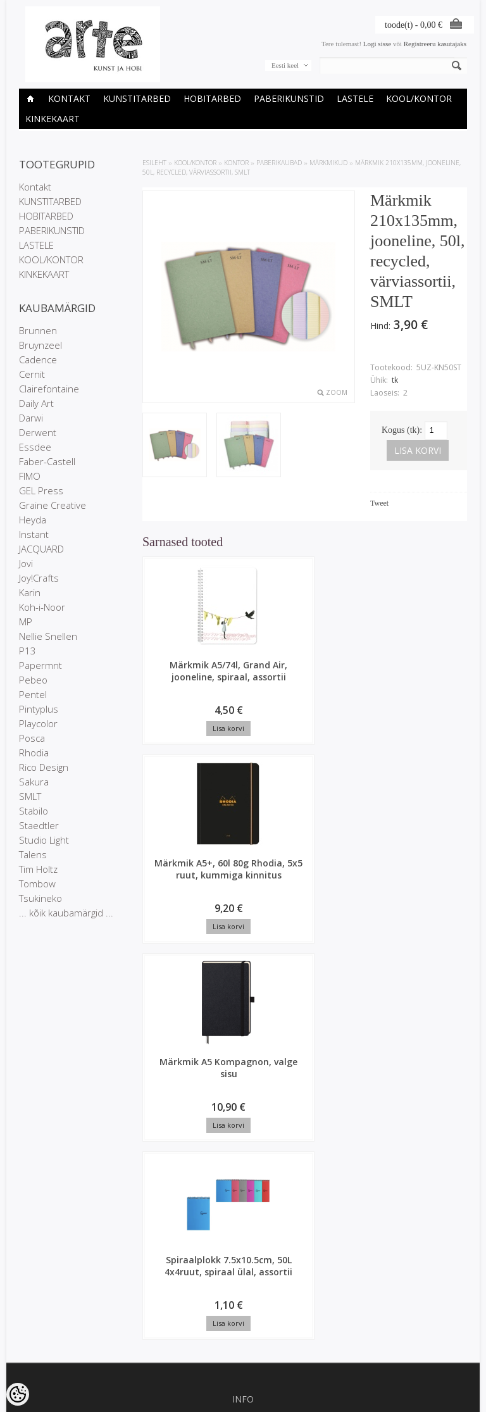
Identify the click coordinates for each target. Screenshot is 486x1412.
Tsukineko (40, 898)
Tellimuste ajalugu (242, 1201)
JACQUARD (41, 548)
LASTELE (355, 98)
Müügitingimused (242, 1058)
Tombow (37, 883)
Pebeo (33, 679)
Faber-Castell (47, 461)
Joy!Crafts (39, 578)
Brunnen (38, 330)
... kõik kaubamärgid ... (66, 912)
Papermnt (40, 665)
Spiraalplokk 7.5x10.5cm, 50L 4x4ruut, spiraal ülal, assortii (181, 890)
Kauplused (243, 1026)
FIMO (29, 476)
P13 (27, 650)
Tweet (379, 503)
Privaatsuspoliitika (243, 1047)
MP (25, 621)
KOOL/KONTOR (419, 98)
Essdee (35, 446)
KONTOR (236, 162)
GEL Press (41, 490)
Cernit (32, 374)
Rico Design (43, 767)
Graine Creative (52, 505)
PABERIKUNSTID (289, 98)
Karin (29, 592)
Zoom (336, 392)
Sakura (34, 781)
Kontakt (69, 98)
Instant (34, 534)
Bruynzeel (40, 345)
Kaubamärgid (242, 1108)
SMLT (30, 796)
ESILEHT (154, 162)
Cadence (38, 359)
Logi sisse (377, 43)
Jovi (26, 563)
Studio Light (44, 840)
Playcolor (38, 723)
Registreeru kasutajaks (435, 43)
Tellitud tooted (243, 1212)
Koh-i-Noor (42, 607)
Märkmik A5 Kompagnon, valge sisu (352, 677)
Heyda (32, 519)
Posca (32, 738)
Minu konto (243, 1190)
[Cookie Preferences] (17, 1394)
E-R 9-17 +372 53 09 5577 (243, 1294)
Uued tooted (243, 1130)
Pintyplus (38, 709)
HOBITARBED (212, 98)
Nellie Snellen (48, 636)
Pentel (33, 694)
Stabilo (33, 810)
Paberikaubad (279, 162)
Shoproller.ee (446, 1403)
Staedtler (39, 825)
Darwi (31, 417)
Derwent (37, 432)
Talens (33, 854)
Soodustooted (243, 1119)
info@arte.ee (243, 1305)
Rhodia (34, 752)
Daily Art (36, 403)
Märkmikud (328, 162)
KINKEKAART (52, 119)
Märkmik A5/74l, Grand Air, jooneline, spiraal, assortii (180, 689)
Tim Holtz (38, 869)
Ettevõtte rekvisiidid (243, 1036)
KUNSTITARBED (137, 98)
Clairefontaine (49, 388)
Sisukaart (243, 1140)
